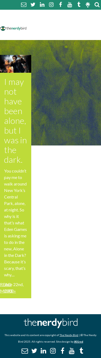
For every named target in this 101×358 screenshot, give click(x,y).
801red (78, 341)
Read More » (8, 287)
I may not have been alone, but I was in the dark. (15, 120)
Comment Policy (46, 21)
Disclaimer (80, 21)
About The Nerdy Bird (52, 14)
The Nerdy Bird (69, 335)
